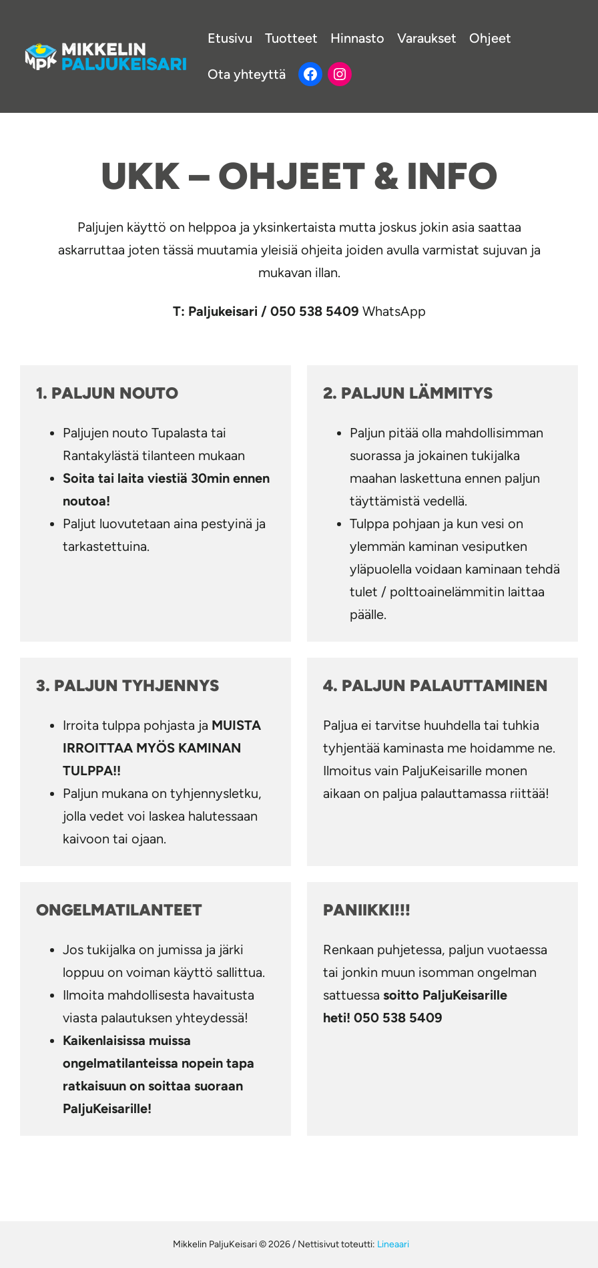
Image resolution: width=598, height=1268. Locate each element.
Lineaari (393, 1244)
